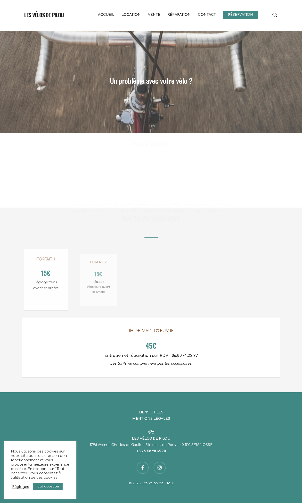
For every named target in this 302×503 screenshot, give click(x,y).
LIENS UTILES (151, 412)
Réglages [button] (20, 487)
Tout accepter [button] (48, 486)
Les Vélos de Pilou (44, 14)
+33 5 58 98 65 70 (151, 451)
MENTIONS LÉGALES (151, 418)
